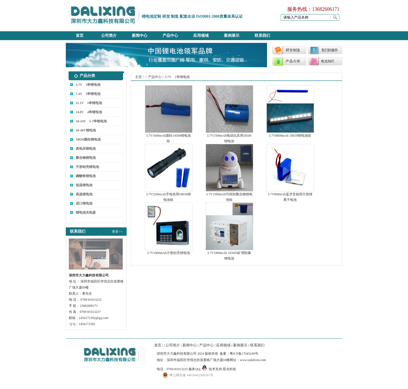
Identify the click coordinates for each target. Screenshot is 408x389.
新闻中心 (139, 35)
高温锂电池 (84, 194)
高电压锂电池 (86, 149)
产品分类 (87, 76)
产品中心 (170, 35)
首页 (79, 35)
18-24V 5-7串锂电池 (91, 121)
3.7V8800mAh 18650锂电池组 (290, 136)
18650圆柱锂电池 (88, 139)
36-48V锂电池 (86, 130)
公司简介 (109, 35)
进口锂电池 (84, 203)
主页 (138, 77)
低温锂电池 (84, 185)
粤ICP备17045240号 (244, 354)
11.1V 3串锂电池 (89, 103)
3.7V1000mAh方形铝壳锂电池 (168, 253)
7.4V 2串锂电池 (88, 94)
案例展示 (231, 35)
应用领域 (201, 35)
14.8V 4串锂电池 (89, 112)
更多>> (117, 232)
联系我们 (262, 35)
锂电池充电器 (86, 212)
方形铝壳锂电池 (87, 167)
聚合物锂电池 (86, 158)
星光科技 (229, 369)
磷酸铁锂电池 (86, 176)
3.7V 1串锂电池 (88, 85)
